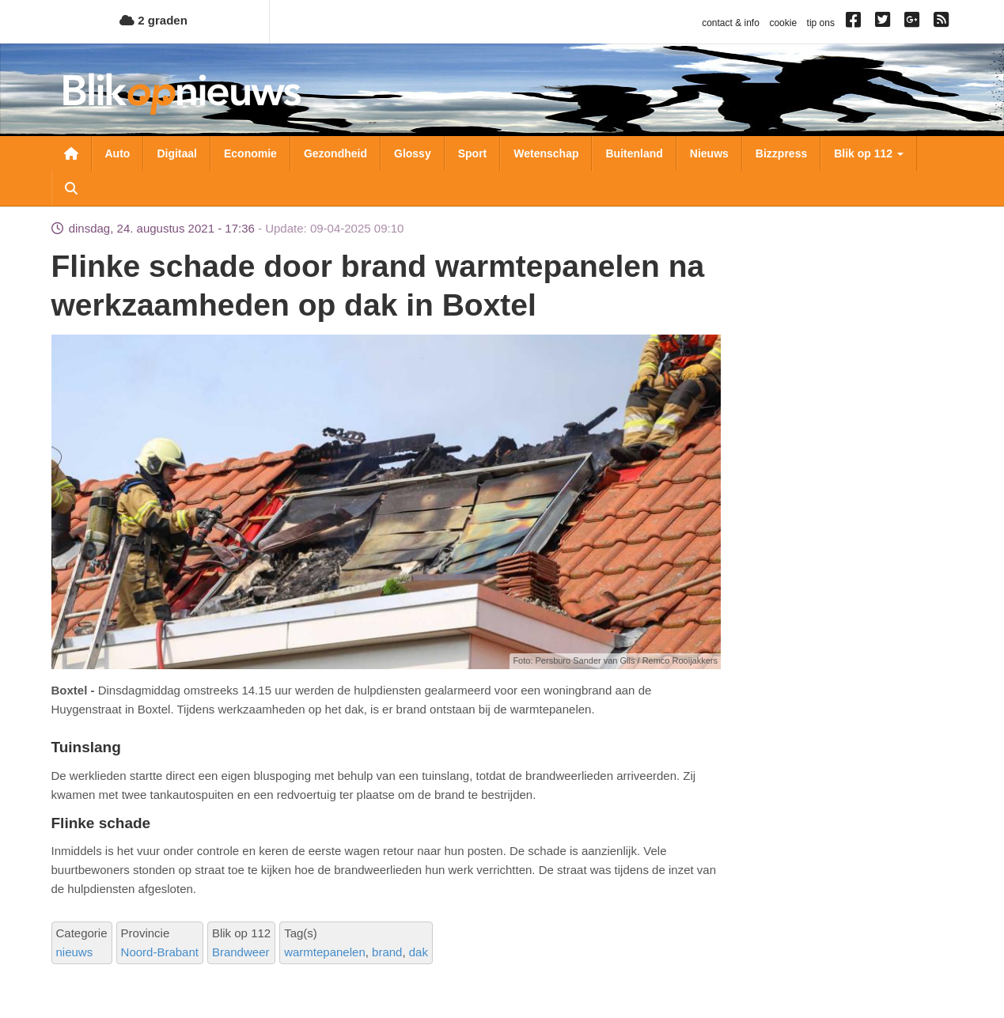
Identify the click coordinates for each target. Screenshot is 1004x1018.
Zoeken (71, 188)
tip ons (821, 22)
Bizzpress (781, 153)
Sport (472, 153)
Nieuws (709, 153)
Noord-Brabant (160, 952)
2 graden (153, 20)
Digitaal (177, 153)
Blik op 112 (869, 153)
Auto (118, 153)
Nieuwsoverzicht (71, 153)
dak (418, 952)
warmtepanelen (325, 952)
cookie (783, 22)
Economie (250, 153)
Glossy (412, 153)
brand (387, 952)
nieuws (74, 952)
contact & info (731, 22)
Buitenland (633, 153)
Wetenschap (545, 153)
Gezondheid (335, 153)
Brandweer (241, 952)
